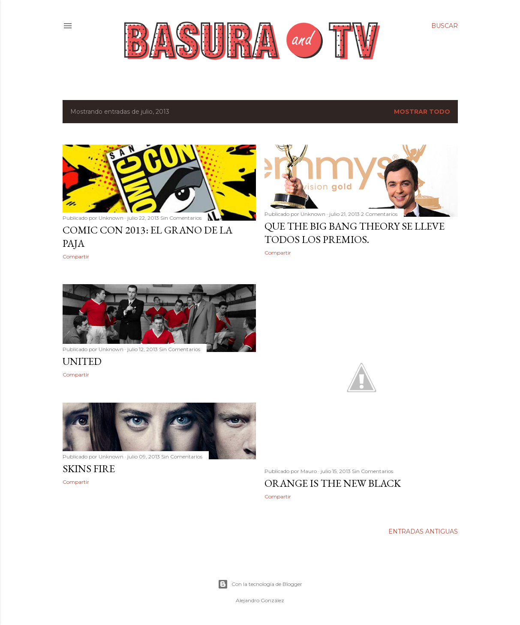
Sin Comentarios (180, 218)
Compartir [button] (76, 256)
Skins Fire (89, 468)
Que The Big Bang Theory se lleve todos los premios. (355, 232)
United (82, 361)
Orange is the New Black (333, 483)
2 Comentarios (379, 214)
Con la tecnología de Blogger (260, 584)
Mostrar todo (422, 111)
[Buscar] (444, 25)
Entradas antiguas (423, 531)
